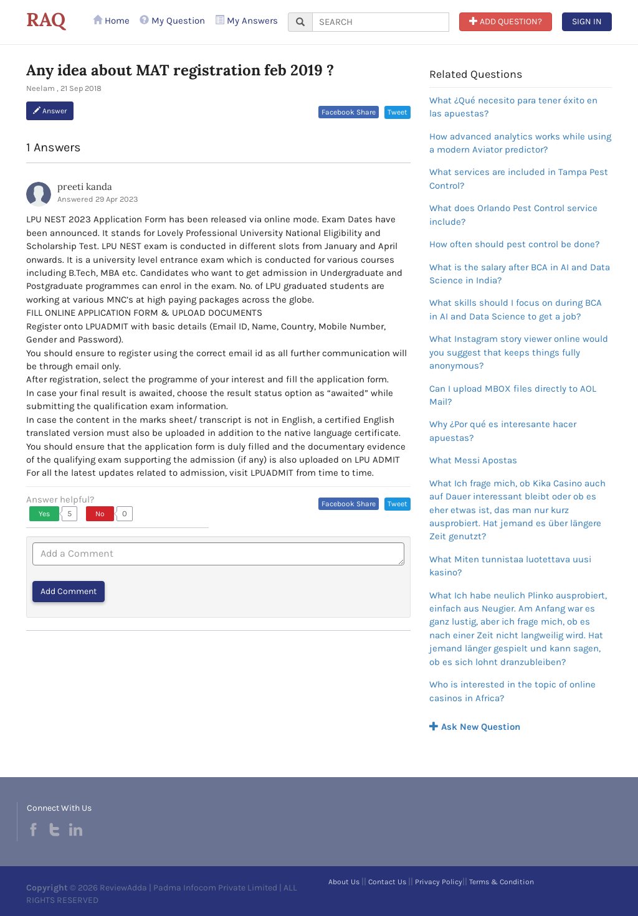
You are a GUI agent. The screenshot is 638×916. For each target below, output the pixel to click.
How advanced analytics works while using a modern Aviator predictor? (520, 143)
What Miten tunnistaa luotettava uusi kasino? (510, 566)
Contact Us (387, 881)
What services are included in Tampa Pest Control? (518, 178)
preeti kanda (84, 186)
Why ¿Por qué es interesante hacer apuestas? (502, 430)
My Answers (246, 20)
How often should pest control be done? (514, 244)
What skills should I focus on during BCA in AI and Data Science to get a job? (515, 309)
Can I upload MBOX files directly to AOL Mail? (512, 395)
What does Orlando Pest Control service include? (513, 214)
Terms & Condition (501, 881)
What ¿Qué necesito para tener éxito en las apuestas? (513, 107)
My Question (172, 20)
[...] (380, 22)
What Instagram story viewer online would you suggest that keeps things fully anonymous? (518, 352)
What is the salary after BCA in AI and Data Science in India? (519, 274)
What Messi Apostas (473, 460)
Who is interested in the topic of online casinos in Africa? (512, 691)
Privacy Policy (438, 881)
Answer (50, 110)
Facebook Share (348, 112)
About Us (343, 881)
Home (111, 20)
